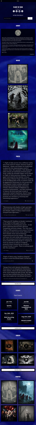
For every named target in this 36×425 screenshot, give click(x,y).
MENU (10, 1)
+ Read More (32, 54)
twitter (17, 11)
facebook (14, 11)
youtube (19, 11)
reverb (22, 11)
